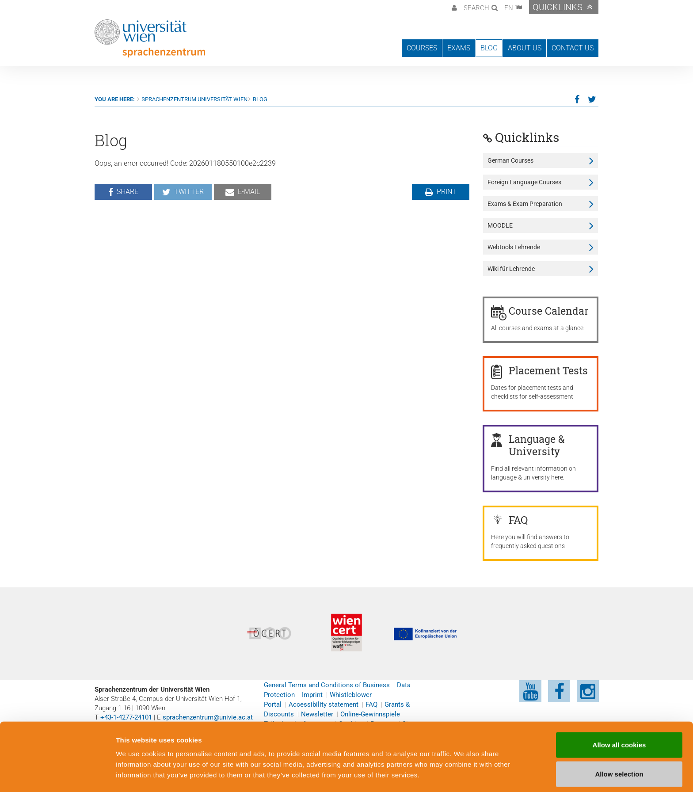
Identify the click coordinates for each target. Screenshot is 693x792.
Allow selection (619, 745)
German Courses (510, 160)
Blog (260, 99)
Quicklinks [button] (558, 7)
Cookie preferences (474, 774)
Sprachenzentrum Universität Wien (194, 99)
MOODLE (500, 225)
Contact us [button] (573, 48)
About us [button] (524, 48)
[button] (453, 7)
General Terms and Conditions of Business (327, 685)
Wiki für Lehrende (511, 268)
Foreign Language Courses (524, 182)
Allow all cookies (619, 716)
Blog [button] (489, 48)
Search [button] (476, 8)
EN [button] (508, 8)
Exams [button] (458, 48)
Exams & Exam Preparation (524, 203)
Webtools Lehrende (513, 247)
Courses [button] (422, 48)
